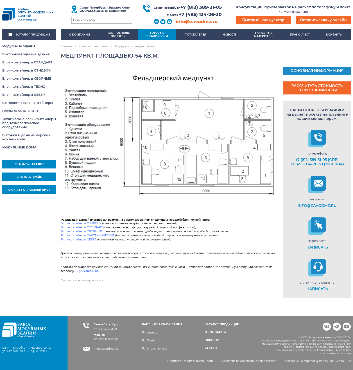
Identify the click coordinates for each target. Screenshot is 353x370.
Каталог (149, 332)
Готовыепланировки (157, 34)
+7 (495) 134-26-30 (200, 14)
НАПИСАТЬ (317, 247)
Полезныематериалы (263, 34)
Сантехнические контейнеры (27, 103)
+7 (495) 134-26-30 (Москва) (317, 164)
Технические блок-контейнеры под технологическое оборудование (29, 123)
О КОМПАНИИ (215, 332)
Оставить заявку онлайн (323, 20)
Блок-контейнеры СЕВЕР (23, 95)
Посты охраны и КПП (20, 111)
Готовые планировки (93, 46)
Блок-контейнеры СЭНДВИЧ (26, 70)
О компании (79, 34)
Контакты (334, 34)
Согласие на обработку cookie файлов (249, 361)
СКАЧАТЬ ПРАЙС (29, 177)
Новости (230, 34)
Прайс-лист (300, 34)
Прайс (148, 340)
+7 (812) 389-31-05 (201, 7)
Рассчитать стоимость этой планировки (317, 88)
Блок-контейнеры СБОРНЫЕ (26, 78)
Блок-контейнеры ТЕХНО (23, 87)
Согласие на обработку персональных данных (318, 361)
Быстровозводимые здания (26, 54)
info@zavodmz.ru (197, 21)
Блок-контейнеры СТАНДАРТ (27, 62)
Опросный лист (155, 348)
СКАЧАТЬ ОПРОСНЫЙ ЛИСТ (29, 189)
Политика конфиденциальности (190, 361)
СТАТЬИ (211, 348)
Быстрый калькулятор (263, 20)
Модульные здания (18, 46)
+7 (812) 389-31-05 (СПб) (317, 160)
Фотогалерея (195, 34)
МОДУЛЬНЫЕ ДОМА (19, 147)
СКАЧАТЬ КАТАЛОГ (29, 164)
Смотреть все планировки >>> (82, 280)
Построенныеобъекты (118, 34)
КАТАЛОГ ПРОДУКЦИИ (29, 34)
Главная (66, 46)
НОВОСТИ (212, 340)
